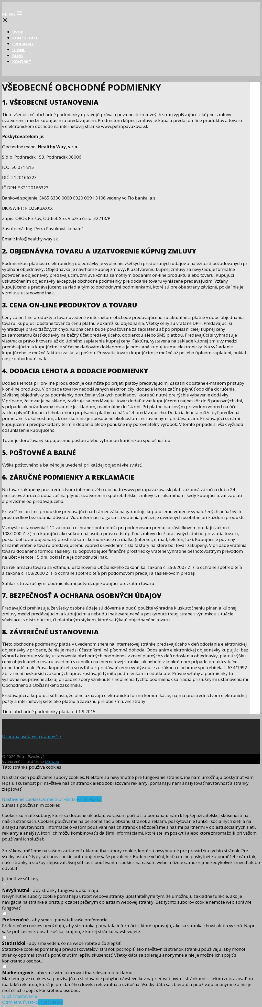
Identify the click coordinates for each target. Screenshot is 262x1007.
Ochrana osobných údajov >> (32, 736)
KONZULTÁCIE (25, 37)
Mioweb (52, 761)
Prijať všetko (89, 799)
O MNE (18, 49)
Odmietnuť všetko (59, 799)
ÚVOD (18, 32)
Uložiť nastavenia (19, 996)
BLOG (17, 55)
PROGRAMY (23, 43)
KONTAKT (21, 61)
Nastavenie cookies (21, 799)
